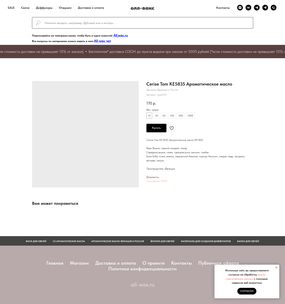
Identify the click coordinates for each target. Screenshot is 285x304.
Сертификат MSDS (157, 181)
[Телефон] (273, 7)
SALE (11, 8)
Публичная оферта (218, 263)
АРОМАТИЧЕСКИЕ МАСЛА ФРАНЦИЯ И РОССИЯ (117, 241)
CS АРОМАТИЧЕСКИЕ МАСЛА (69, 241)
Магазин (79, 263)
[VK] (248, 7)
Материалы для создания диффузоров (206, 241)
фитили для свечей (162, 241)
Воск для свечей (36, 241)
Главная (54, 263)
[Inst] (240, 7)
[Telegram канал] (257, 7)
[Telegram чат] (265, 7)
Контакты (223, 8)
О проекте (153, 263)
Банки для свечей (248, 241)
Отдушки (65, 8)
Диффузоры (44, 8)
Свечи (25, 8)
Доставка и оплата (91, 8)
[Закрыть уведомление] (276, 267)
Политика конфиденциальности (142, 268)
